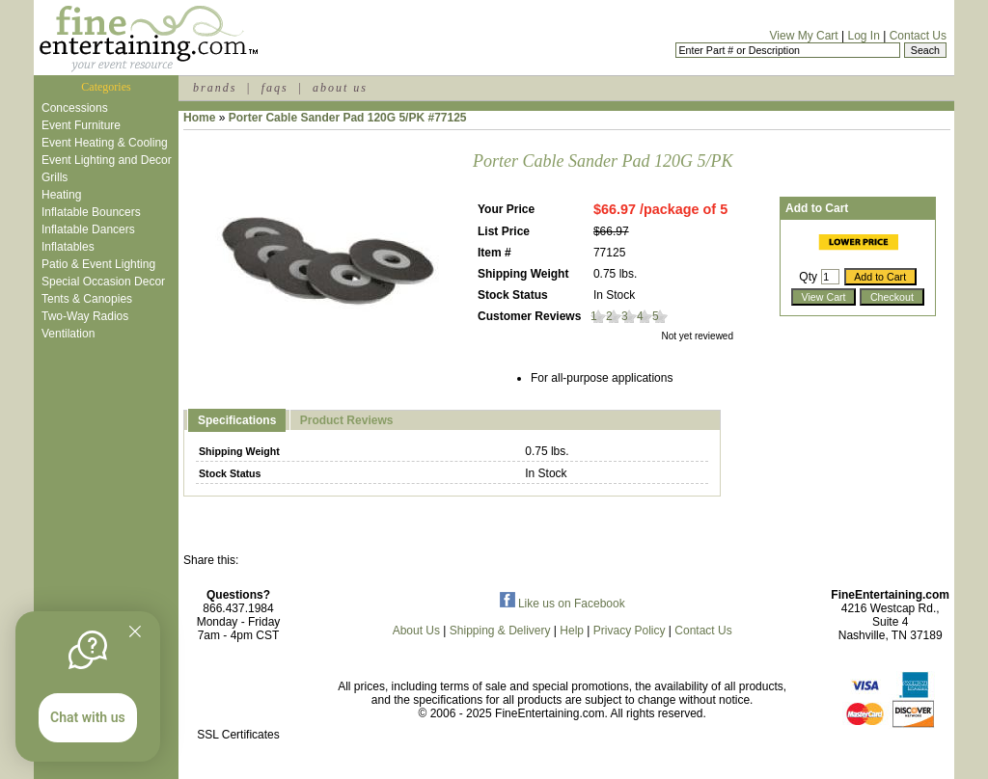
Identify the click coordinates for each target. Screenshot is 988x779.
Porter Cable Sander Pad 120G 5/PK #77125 (348, 117)
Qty (808, 276)
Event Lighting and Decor (106, 160)
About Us (416, 630)
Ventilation (68, 333)
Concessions (74, 108)
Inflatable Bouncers (91, 212)
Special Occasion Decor (103, 281)
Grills (54, 177)
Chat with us (87, 717)
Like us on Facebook (562, 603)
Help (572, 630)
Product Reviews (347, 420)
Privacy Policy (629, 630)
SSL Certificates (238, 734)
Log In (863, 35)
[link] (238, 693)
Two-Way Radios (84, 316)
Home (199, 117)
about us (340, 87)
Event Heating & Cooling (104, 142)
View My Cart (804, 35)
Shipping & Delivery (500, 630)
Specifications (237, 420)
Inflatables (68, 247)
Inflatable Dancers (88, 229)
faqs (274, 87)
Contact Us (918, 35)
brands (214, 87)
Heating (61, 194)
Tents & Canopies (86, 299)
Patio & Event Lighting (98, 264)
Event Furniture (81, 125)
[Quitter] (135, 631)
